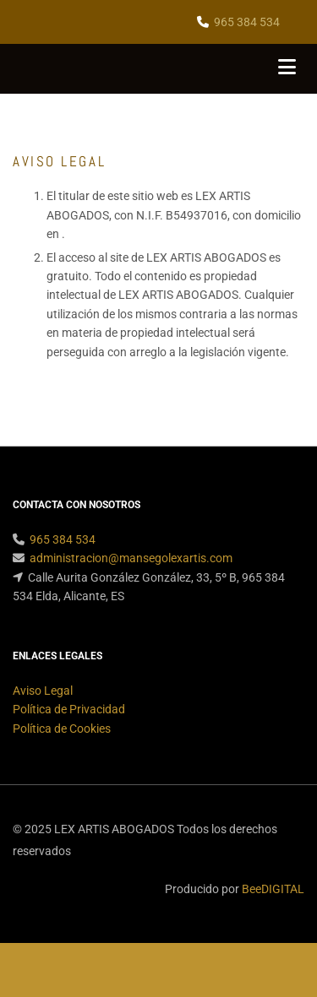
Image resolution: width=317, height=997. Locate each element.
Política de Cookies (62, 728)
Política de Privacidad (69, 709)
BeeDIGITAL (273, 889)
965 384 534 (247, 22)
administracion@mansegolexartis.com (131, 558)
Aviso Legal (43, 690)
